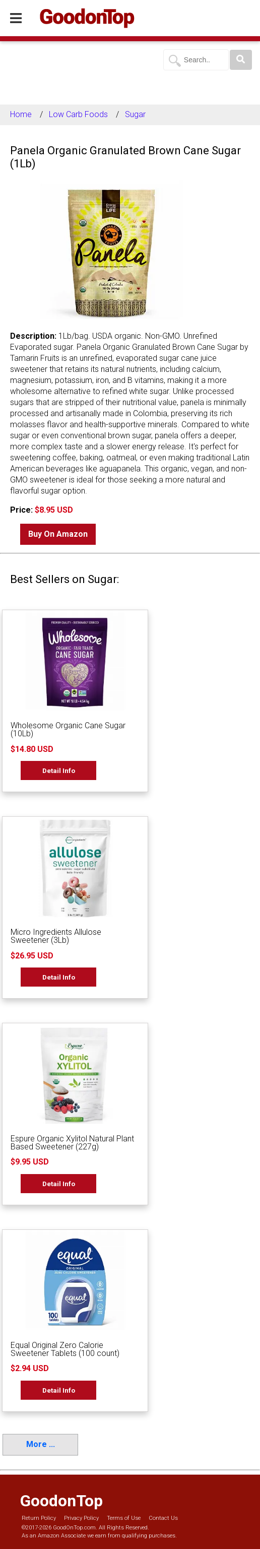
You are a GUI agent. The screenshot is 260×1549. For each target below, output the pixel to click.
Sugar (135, 114)
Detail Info (58, 770)
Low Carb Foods (78, 114)
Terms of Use (124, 1518)
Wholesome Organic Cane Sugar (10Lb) (68, 729)
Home (21, 114)
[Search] (241, 60)
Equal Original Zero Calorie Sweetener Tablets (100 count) (65, 1349)
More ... (40, 1444)
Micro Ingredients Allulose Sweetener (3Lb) (56, 936)
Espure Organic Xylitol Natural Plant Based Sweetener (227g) (72, 1142)
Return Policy (39, 1518)
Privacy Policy (81, 1518)
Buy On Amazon (58, 534)
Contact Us (163, 1518)
